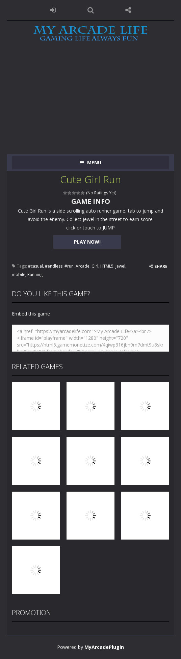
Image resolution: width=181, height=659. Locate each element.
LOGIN (53, 10)
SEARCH (90, 10)
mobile (18, 274)
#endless (53, 266)
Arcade (82, 266)
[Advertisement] (90, 103)
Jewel (120, 266)
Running (35, 274)
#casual (35, 266)
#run (69, 266)
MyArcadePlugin (104, 647)
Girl (95, 266)
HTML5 (106, 266)
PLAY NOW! (87, 242)
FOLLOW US (128, 10)
